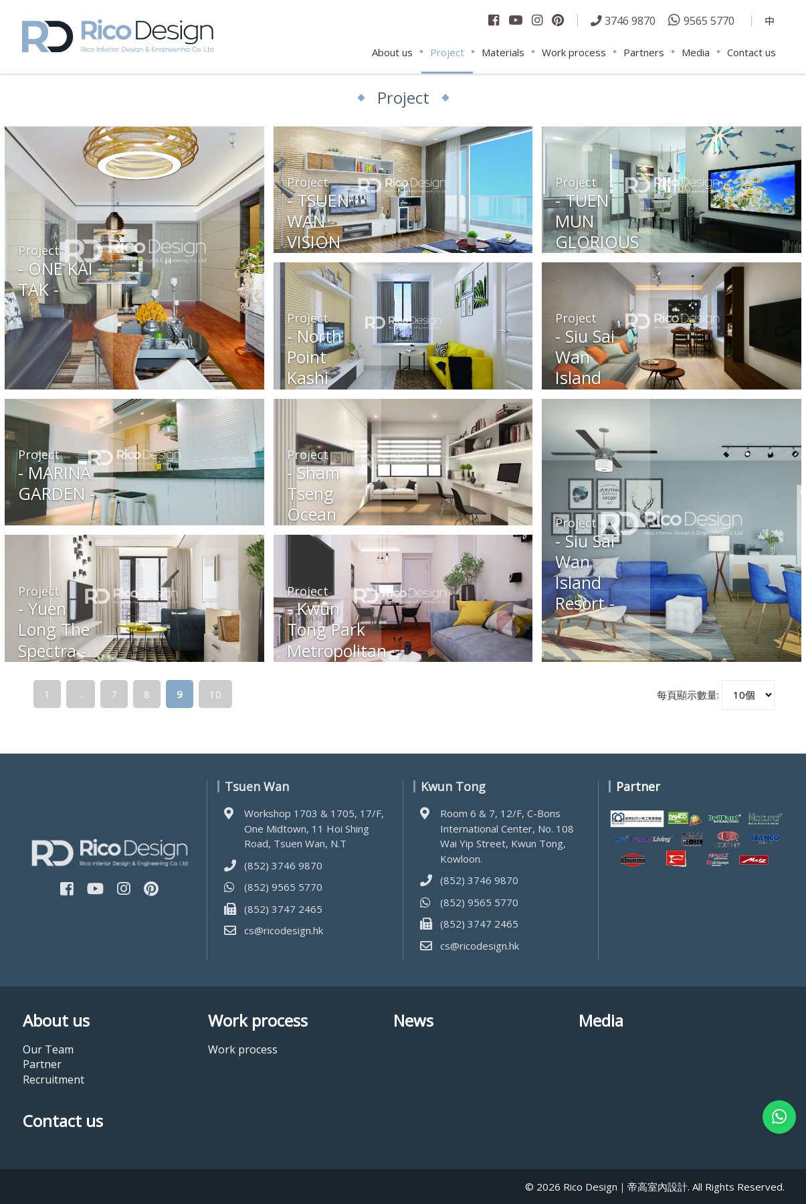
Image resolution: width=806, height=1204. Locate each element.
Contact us (751, 52)
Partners (643, 52)
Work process (574, 52)
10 (215, 694)
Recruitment (53, 1079)
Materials (503, 52)
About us (392, 52)
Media (696, 52)
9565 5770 (709, 20)
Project (447, 52)
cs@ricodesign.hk (283, 930)
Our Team (48, 1049)
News (413, 1021)
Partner (42, 1064)
